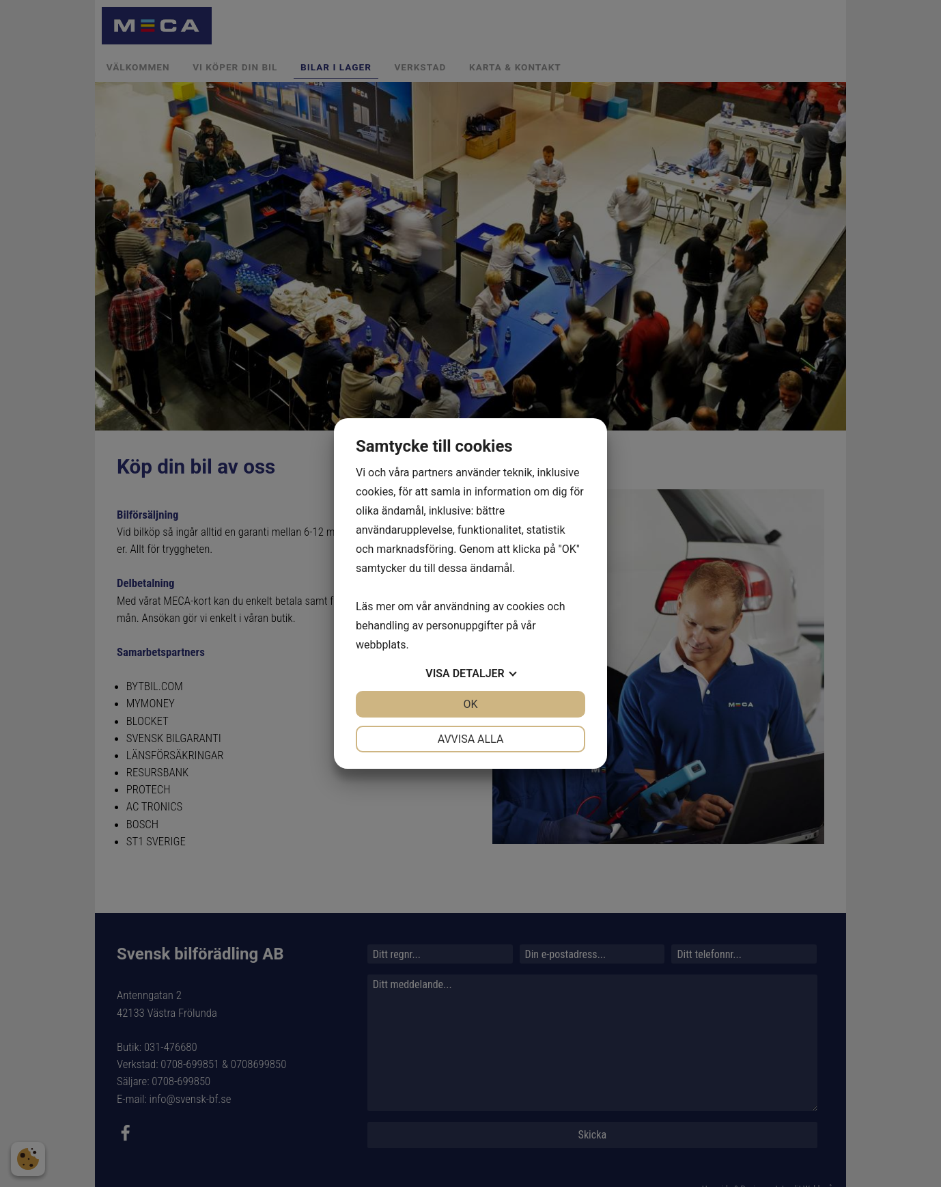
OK (470, 704)
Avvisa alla (471, 739)
